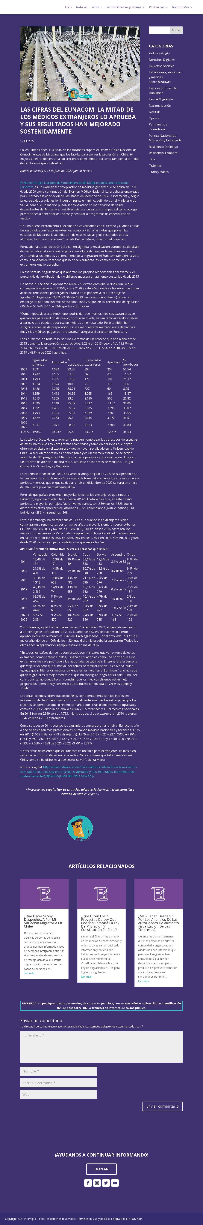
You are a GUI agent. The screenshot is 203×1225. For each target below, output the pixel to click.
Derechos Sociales (161, 66)
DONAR (101, 1169)
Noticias (81, 7)
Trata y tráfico (159, 172)
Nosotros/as (180, 7)
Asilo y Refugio (159, 53)
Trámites (155, 166)
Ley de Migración (161, 99)
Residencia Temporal (163, 153)
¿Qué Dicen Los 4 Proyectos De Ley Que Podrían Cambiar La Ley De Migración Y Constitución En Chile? (100, 923)
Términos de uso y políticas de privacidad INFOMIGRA (110, 1218)
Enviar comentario (162, 1106)
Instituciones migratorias (124, 7)
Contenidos (156, 7)
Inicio (68, 7)
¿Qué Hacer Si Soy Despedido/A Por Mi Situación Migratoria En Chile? (43, 921)
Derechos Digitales (162, 60)
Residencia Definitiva (163, 147)
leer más (29, 973)
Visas (95, 7)
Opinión (154, 118)
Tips (152, 159)
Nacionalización (160, 106)
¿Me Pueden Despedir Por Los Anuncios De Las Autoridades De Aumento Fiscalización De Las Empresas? (158, 923)
